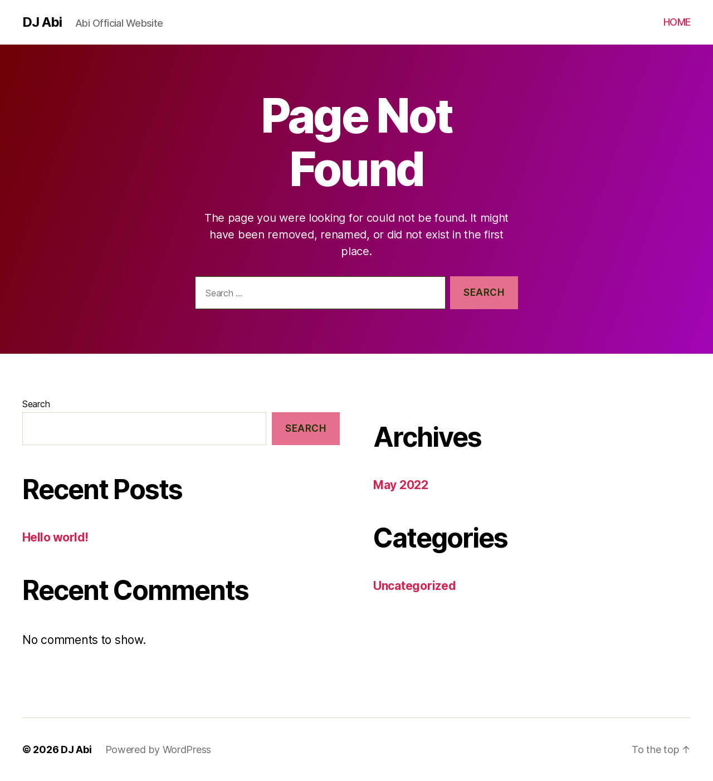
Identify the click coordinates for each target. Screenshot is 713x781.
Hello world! (55, 537)
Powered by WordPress (158, 749)
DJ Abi (42, 22)
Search (36, 403)
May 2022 (400, 485)
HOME (677, 22)
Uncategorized (414, 586)
